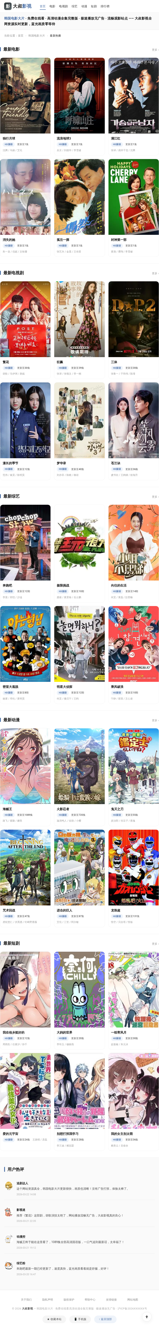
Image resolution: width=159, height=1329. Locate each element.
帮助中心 (90, 1299)
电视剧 (63, 6)
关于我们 (26, 1299)
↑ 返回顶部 (105, 1319)
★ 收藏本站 (54, 1319)
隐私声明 (47, 1299)
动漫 (84, 6)
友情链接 (111, 1299)
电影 (52, 6)
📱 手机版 (80, 1319)
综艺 (75, 6)
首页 (43, 6)
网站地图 (132, 1299)
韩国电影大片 (36, 35)
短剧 (94, 6)
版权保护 (69, 1299)
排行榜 (105, 6)
